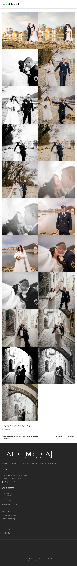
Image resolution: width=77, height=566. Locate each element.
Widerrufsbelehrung (8, 519)
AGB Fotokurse (7, 526)
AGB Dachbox (6, 533)
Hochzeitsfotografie (9, 429)
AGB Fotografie (7, 522)
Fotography (45, 561)
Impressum (5, 511)
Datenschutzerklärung (9, 515)
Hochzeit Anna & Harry (65, 436)
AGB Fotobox (6, 529)
